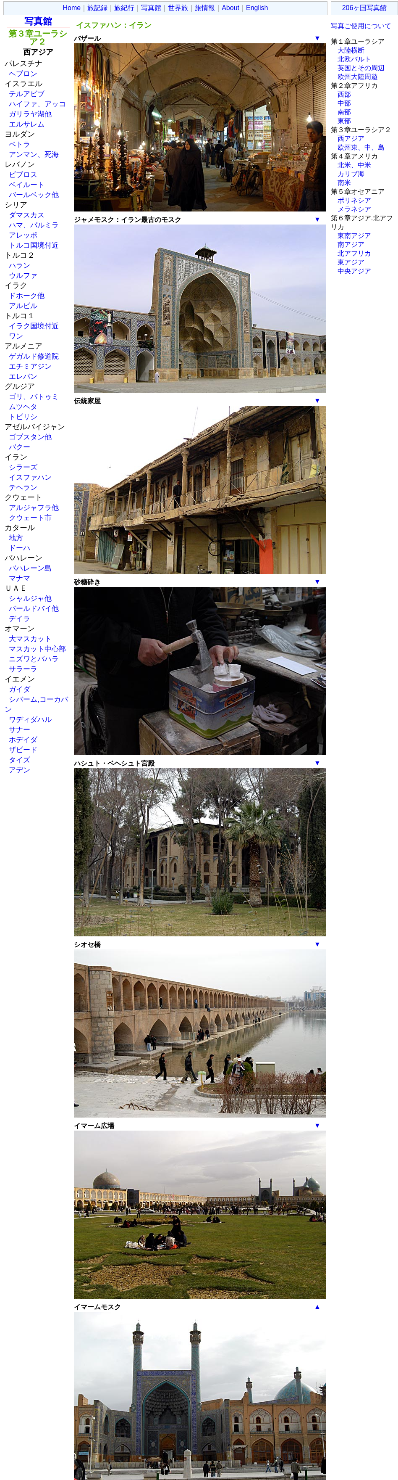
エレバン (23, 376)
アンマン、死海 (34, 154)
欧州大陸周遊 (358, 76)
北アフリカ (354, 253)
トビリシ (23, 416)
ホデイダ (23, 739)
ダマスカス (27, 215)
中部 (344, 103)
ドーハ (19, 548)
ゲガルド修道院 (34, 356)
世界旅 (178, 7)
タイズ (19, 760)
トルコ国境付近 (34, 245)
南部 (344, 112)
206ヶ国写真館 (364, 7)
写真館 (151, 7)
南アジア (351, 244)
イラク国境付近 (34, 326)
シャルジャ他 (30, 598)
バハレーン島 (30, 568)
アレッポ (23, 235)
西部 (344, 94)
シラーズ (23, 467)
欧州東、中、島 (361, 147)
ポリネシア (354, 200)
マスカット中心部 (37, 649)
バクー (19, 447)
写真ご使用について (361, 25)
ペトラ (19, 144)
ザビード (23, 749)
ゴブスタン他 (30, 437)
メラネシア (354, 209)
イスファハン (30, 477)
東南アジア (354, 235)
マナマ (19, 578)
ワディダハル (30, 719)
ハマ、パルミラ (34, 225)
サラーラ (23, 669)
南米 (344, 182)
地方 (16, 538)
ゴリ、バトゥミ (34, 396)
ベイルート (27, 184)
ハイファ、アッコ (37, 104)
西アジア (351, 138)
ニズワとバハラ (34, 659)
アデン (19, 770)
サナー (19, 729)
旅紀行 (124, 7)
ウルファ (23, 275)
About (230, 7)
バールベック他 (34, 194)
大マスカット (30, 638)
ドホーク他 (27, 295)
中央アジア (354, 271)
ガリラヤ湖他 (30, 114)
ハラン (19, 265)
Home (72, 7)
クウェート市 (30, 517)
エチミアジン (30, 366)
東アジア (351, 262)
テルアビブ (27, 94)
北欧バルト (354, 59)
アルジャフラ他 (34, 507)
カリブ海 (351, 173)
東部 (344, 120)
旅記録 (97, 7)
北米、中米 (354, 165)
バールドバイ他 (34, 608)
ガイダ (19, 689)
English (257, 7)
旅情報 (205, 7)
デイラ (19, 618)
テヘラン (23, 487)
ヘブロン (23, 73)
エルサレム (27, 124)
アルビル (23, 305)
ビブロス (23, 174)
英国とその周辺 (361, 67)
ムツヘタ (23, 406)
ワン (16, 336)
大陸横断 (351, 50)
